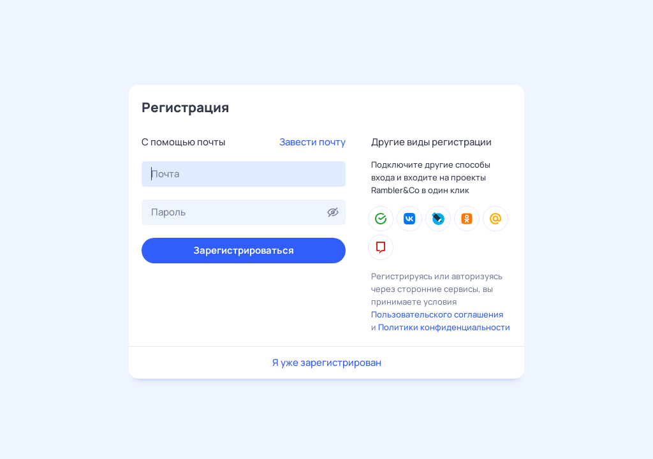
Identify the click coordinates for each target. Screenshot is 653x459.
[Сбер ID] (380, 218)
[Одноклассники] (467, 218)
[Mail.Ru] (495, 218)
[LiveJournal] (438, 218)
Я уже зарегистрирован (326, 362)
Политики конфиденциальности (444, 327)
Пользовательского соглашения (437, 314)
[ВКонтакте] (409, 218)
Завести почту (312, 142)
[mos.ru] (380, 247)
